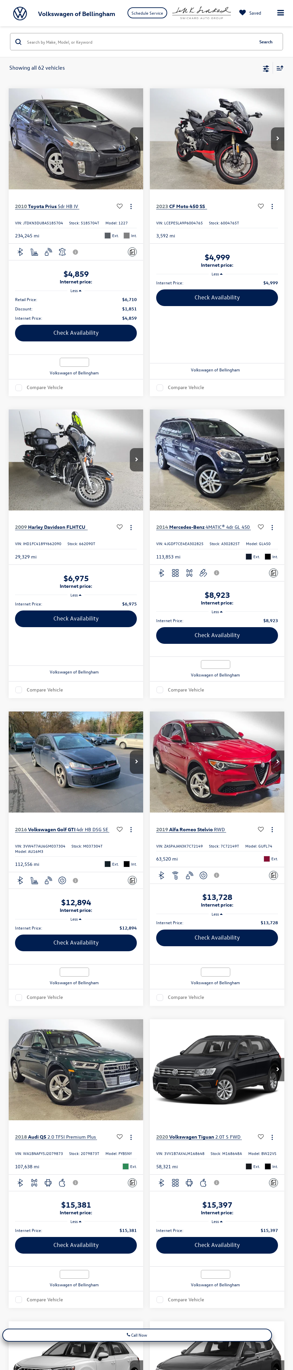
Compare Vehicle (45, 387)
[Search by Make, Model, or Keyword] (139, 42)
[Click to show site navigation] (280, 13)
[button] (136, 139)
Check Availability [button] (76, 332)
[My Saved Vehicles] (248, 13)
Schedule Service (147, 13)
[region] (76, 308)
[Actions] (131, 206)
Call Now (137, 1335)
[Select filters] (266, 68)
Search (266, 41)
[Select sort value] (278, 68)
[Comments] (132, 251)
